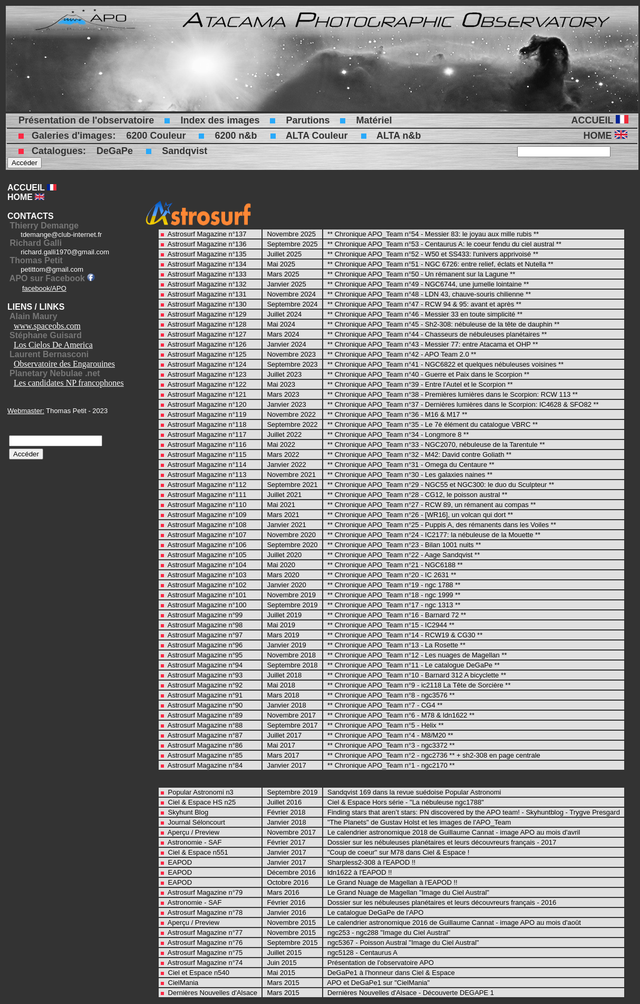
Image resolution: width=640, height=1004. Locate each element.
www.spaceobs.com (47, 325)
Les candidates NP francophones (69, 382)
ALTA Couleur (317, 135)
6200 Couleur (156, 135)
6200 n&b (236, 135)
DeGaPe (114, 151)
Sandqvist (184, 151)
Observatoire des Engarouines (64, 363)
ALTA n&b (398, 135)
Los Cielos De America (53, 344)
